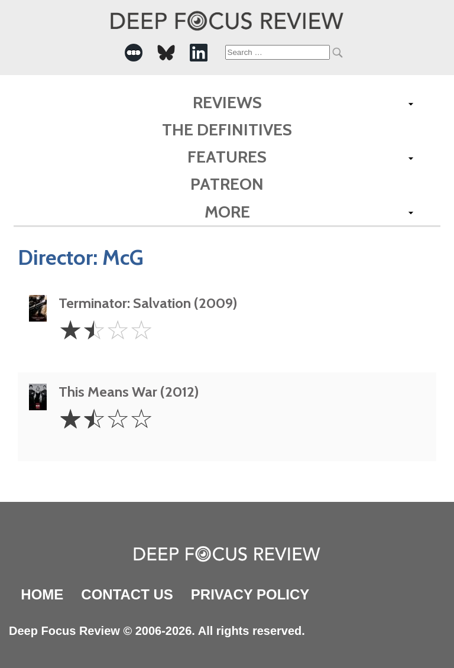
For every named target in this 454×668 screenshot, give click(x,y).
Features (227, 157)
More (227, 212)
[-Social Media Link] (133, 52)
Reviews (227, 102)
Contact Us (127, 594)
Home (42, 594)
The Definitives (227, 129)
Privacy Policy (250, 594)
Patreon (227, 184)
